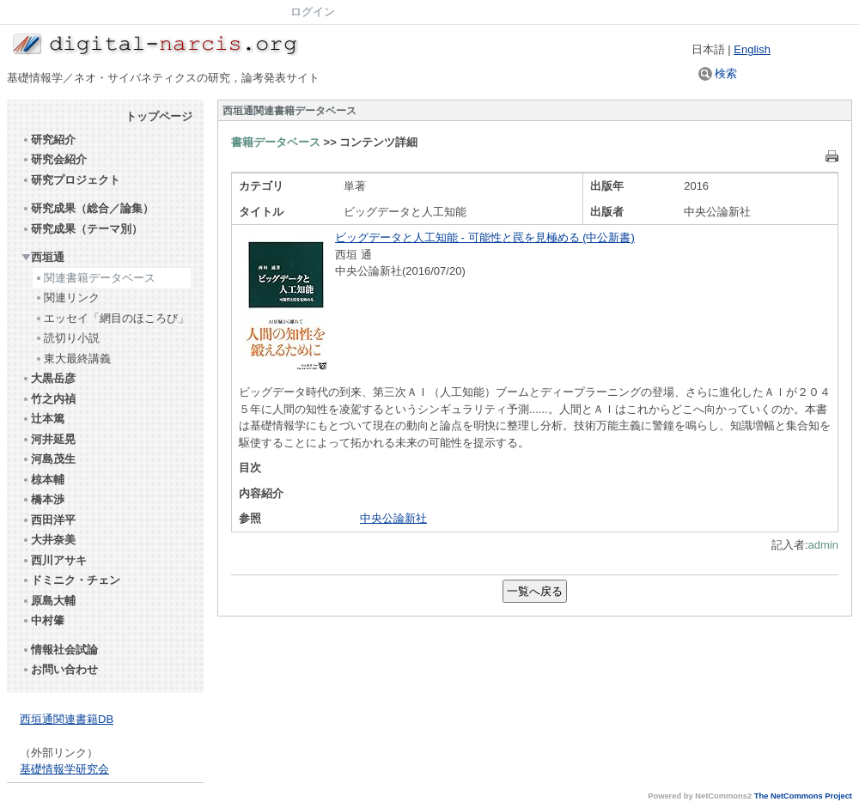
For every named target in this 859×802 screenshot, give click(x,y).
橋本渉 (42, 499)
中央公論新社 (393, 518)
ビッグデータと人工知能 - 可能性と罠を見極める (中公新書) (485, 237)
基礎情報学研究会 (64, 769)
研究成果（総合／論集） (87, 208)
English (752, 49)
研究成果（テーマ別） (82, 228)
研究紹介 (48, 139)
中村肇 (42, 620)
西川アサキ (54, 560)
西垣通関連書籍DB (66, 719)
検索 (718, 73)
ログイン (312, 11)
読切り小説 (67, 337)
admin (823, 544)
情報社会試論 (59, 649)
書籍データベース (275, 142)
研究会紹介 (54, 159)
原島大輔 (48, 600)
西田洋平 (48, 519)
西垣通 (42, 257)
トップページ (158, 116)
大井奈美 (48, 539)
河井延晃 (48, 439)
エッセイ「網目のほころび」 (111, 318)
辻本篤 (42, 418)
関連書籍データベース (94, 277)
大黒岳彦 (48, 378)
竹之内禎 (48, 398)
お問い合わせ (59, 669)
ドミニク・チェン (70, 580)
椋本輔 (42, 479)
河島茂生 (48, 459)
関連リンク (67, 297)
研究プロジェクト (70, 179)
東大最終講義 (72, 358)
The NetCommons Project (803, 796)
